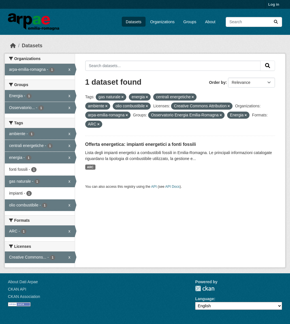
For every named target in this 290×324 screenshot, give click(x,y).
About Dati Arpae (23, 282)
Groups (189, 22)
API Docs (172, 187)
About (210, 22)
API (154, 187)
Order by (217, 82)
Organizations (162, 22)
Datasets (133, 22)
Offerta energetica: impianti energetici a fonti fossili (140, 144)
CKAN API (17, 289)
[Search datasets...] (254, 22)
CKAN (204, 288)
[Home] (13, 45)
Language (204, 299)
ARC (90, 167)
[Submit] (276, 22)
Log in (273, 4)
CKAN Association (24, 296)
